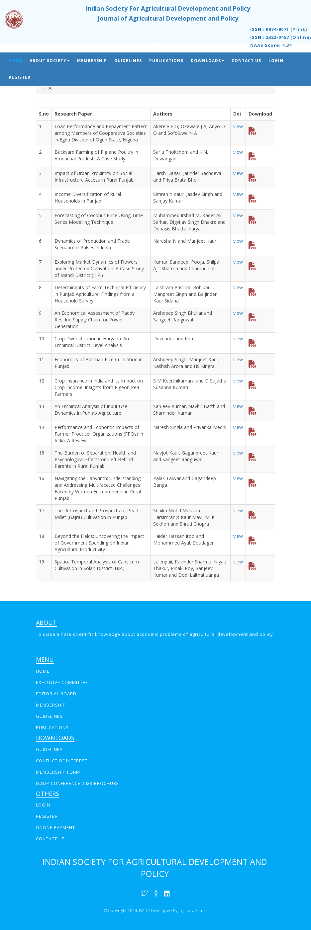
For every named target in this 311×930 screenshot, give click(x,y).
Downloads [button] (207, 60)
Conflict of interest (61, 761)
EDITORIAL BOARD (56, 694)
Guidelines (128, 60)
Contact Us (246, 60)
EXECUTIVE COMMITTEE (62, 682)
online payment (55, 827)
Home (15, 60)
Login (275, 60)
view (238, 126)
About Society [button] (50, 60)
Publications (166, 60)
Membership (92, 60)
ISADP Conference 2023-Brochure (77, 783)
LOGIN (43, 805)
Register (20, 77)
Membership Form (58, 772)
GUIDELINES (49, 716)
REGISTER (47, 816)
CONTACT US (50, 839)
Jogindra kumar (192, 910)
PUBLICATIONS (52, 727)
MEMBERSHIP (51, 705)
